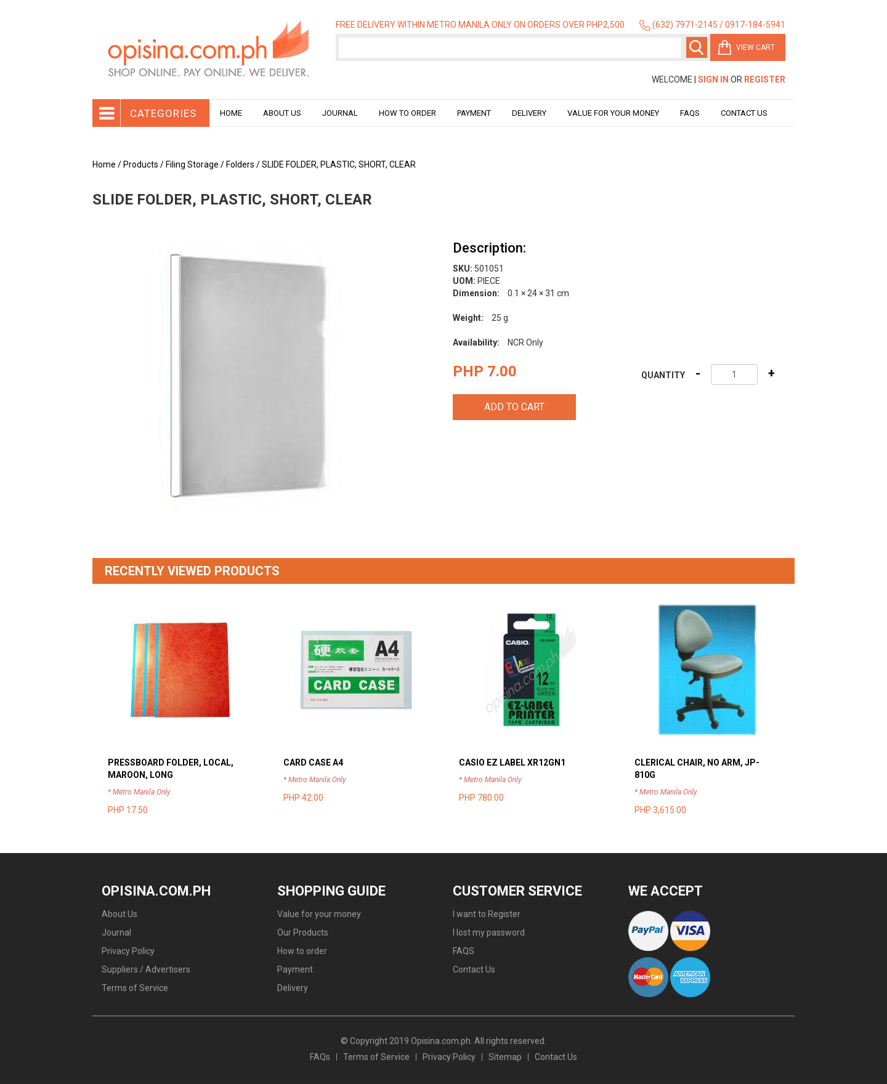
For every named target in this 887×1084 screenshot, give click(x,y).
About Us (282, 113)
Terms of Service (135, 988)
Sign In (713, 79)
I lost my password (489, 932)
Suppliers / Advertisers (146, 969)
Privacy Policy (128, 951)
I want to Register (486, 914)
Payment (474, 113)
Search (696, 47)
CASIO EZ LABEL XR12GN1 (512, 762)
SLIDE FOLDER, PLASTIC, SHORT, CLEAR (339, 164)
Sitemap (505, 1057)
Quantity (663, 375)
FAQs (320, 1057)
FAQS (463, 951)
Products (140, 164)
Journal (340, 113)
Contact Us (744, 113)
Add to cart (514, 407)
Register (764, 79)
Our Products (302, 932)
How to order (407, 113)
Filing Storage (192, 164)
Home (231, 113)
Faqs (690, 113)
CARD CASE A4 (313, 762)
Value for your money (613, 113)
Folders (240, 164)
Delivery (529, 113)
